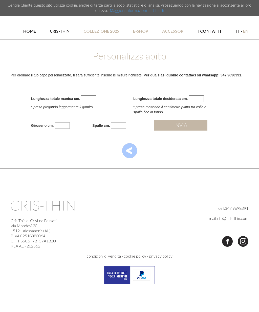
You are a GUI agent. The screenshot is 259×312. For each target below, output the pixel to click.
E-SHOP (140, 31)
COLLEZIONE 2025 (101, 31)
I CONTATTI (209, 31)
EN (245, 31)
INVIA (180, 125)
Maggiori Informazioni (128, 10)
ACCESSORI (173, 31)
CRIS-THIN (60, 31)
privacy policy (160, 256)
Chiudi (158, 10)
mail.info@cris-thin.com (228, 218)
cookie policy (135, 256)
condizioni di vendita (104, 256)
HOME (29, 31)
